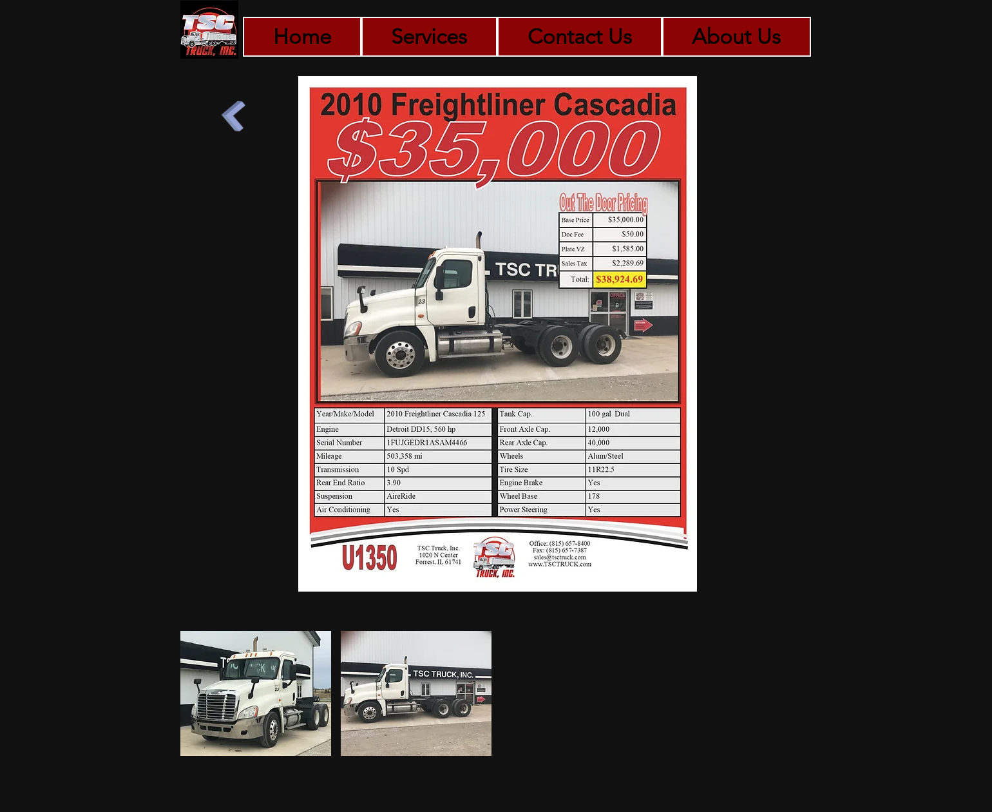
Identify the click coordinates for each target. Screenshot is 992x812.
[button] (255, 693)
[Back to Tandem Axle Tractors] (232, 120)
